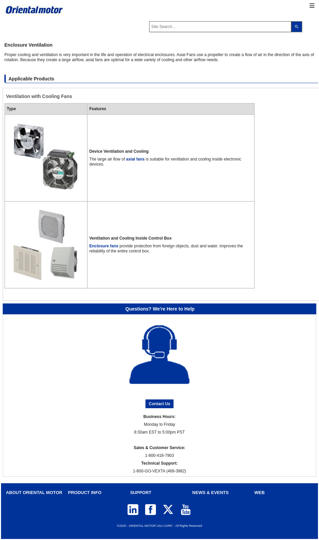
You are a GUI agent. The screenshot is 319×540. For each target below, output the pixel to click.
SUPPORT (141, 492)
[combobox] (220, 26)
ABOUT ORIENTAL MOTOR (34, 492)
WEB (259, 492)
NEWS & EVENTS (210, 492)
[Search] (296, 26)
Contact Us (159, 403)
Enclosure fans (103, 246)
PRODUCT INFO (84, 492)
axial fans (135, 159)
